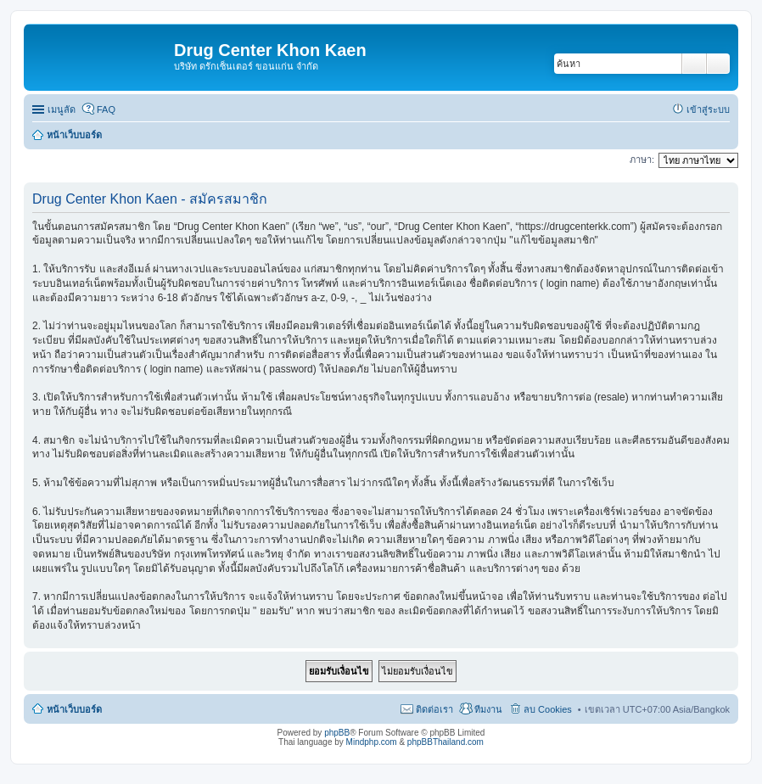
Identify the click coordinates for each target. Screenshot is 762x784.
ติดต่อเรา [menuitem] (434, 709)
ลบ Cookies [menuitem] (548, 709)
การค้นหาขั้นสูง (718, 63)
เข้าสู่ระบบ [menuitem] (708, 109)
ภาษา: (642, 159)
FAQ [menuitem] (106, 109)
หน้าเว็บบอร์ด (74, 709)
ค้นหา (694, 63)
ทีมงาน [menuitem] (488, 709)
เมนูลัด (62, 109)
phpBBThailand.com (445, 742)
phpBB (337, 732)
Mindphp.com (371, 742)
